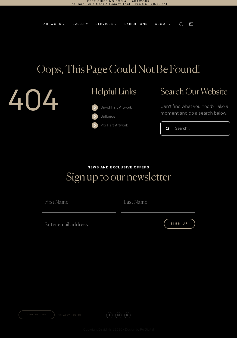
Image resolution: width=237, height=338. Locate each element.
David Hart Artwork (116, 107)
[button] (181, 24)
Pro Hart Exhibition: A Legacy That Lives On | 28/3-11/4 (118, 4)
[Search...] (195, 128)
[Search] (167, 128)
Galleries (107, 116)
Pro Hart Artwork (114, 125)
